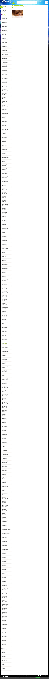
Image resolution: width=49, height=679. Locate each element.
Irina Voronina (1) (4, 438)
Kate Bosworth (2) (4, 212)
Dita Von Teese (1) (4, 374)
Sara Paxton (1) (4, 600)
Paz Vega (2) (3, 252)
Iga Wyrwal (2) (4, 197)
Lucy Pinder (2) (4, 232)
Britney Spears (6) (4, 58)
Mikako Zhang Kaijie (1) (5, 545)
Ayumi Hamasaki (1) (4, 327)
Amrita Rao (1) (4, 303)
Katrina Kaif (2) (4, 216)
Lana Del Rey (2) (4, 225)
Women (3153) (4, 15)
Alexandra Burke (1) (4, 284)
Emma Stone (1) (4, 398)
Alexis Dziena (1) (4, 288)
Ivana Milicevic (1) (4, 442)
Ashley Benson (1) (4, 319)
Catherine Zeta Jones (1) (5, 351)
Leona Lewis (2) (4, 229)
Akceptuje (37, 677)
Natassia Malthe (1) (4, 561)
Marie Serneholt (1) (4, 526)
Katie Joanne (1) (4, 473)
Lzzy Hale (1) (4, 514)
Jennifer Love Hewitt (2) (5, 205)
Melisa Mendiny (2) (4, 240)
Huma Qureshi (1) (4, 434)
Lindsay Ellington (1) (5, 505)
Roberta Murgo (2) (4, 256)
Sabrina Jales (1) (4, 593)
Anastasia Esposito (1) (5, 307)
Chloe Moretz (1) (4, 355)
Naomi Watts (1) (4, 553)
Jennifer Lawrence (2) (5, 204)
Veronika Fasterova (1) (5, 637)
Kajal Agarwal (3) (4, 137)
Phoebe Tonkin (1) (4, 580)
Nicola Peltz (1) (4, 565)
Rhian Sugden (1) (4, 589)
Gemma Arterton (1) (4, 419)
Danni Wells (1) (4, 363)
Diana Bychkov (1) (4, 370)
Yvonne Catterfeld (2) (5, 268)
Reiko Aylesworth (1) (5, 588)
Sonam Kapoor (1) (4, 613)
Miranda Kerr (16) (4, 19)
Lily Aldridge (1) (4, 501)
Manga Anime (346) (4, 660)
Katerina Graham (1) (4, 466)
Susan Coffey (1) (4, 621)
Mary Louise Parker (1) (5, 534)
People (15, 5)
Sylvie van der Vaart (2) (5, 264)
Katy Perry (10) (4, 34)
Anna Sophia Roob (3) (5, 113)
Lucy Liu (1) (3, 513)
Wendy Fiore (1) (4, 641)
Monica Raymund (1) (5, 549)
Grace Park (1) (4, 423)
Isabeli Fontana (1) (4, 439)
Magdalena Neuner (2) (5, 233)
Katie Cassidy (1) (4, 470)
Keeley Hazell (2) (4, 217)
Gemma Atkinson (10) (5, 31)
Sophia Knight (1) (4, 616)
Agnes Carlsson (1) (4, 276)
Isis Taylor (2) (4, 201)
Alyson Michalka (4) (4, 77)
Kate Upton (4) (4, 97)
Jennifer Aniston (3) (4, 134)
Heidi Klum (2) (4, 196)
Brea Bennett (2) (4, 180)
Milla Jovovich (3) (4, 149)
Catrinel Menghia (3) (4, 121)
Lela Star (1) (3, 494)
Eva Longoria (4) (4, 89)
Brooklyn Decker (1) (4, 339)
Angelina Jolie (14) (4, 22)
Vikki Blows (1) (4, 640)
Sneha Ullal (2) (4, 260)
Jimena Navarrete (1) (5, 454)
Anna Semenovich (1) (5, 312)
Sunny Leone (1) (4, 620)
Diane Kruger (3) (4, 126)
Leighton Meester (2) (5, 228)
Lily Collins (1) (4, 502)
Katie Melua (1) (4, 474)
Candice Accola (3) (4, 118)
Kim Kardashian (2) (4, 220)
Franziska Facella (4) (5, 90)
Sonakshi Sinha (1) (4, 612)
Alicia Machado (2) (4, 168)
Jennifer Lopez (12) (4, 27)
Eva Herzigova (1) (4, 407)
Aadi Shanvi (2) (4, 161)
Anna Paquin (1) (4, 311)
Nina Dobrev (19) (4, 18)
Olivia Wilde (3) (4, 153)
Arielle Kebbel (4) (4, 81)
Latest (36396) (3, 668)
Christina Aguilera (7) (5, 50)
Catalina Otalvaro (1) (5, 347)
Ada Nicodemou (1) (4, 271)
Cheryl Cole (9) (4, 35)
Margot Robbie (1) (4, 522)
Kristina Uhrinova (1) (5, 486)
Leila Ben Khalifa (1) (4, 493)
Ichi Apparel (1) (4, 435)
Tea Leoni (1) (4, 625)
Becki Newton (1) (4, 331)
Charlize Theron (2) (4, 184)
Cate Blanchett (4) (4, 86)
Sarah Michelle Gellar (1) (5, 604)
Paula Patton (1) (4, 577)
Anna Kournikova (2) (5, 172)
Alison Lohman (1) (4, 296)
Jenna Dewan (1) (4, 450)
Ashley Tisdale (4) (4, 82)
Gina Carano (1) (4, 422)
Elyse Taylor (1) (4, 386)
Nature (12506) (3, 11)
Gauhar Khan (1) (4, 418)
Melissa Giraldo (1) (4, 541)
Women (17, 5)
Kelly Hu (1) (3, 478)
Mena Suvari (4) (4, 98)
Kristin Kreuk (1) (4, 485)
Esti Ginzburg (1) (4, 406)
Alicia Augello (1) (4, 291)
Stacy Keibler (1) (4, 617)
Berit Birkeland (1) (4, 332)
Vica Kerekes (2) (4, 267)
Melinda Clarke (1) (4, 538)
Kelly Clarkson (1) (4, 477)
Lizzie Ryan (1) (4, 509)
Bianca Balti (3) (4, 117)
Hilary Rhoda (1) (4, 431)
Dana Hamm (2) (4, 188)
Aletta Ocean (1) (4, 283)
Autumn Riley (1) (4, 324)
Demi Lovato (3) (4, 125)
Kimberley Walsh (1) (4, 481)
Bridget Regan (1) (4, 336)
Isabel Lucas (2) (4, 200)
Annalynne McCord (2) (5, 176)
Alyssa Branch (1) (4, 299)
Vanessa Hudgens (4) (5, 106)
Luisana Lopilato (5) (4, 74)
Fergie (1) (3, 415)
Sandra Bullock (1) (4, 596)
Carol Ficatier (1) (4, 343)
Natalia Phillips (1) (4, 557)
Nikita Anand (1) (4, 569)
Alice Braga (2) (4, 165)
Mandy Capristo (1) (4, 521)
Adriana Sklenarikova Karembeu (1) (6, 275)
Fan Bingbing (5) (4, 70)
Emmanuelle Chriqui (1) (5, 399)
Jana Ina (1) (3, 446)
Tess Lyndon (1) (4, 628)
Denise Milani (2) (4, 189)
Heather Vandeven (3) (5, 129)
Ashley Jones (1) (4, 320)
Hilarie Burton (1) (4, 430)
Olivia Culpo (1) (4, 573)
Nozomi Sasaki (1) (4, 572)
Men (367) (3, 648)
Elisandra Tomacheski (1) (5, 379)
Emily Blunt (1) (4, 390)
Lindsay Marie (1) (4, 506)
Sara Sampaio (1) (4, 601)
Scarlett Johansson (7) (5, 54)
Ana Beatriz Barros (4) (5, 78)
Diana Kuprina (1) (4, 371)
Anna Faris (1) (4, 308)
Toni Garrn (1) (4, 632)
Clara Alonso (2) (4, 185)
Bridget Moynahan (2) (5, 181)
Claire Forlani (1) (4, 359)
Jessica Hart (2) (4, 208)
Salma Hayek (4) (4, 102)
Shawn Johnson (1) (4, 609)
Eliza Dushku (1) (4, 382)
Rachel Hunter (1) (4, 584)
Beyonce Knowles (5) (5, 66)
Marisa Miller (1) (4, 530)
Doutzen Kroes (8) (4, 42)
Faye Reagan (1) (4, 414)
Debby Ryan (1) (4, 367)
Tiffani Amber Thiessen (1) (5, 629)
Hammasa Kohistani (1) (5, 427)
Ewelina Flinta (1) (4, 410)
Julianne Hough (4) (4, 93)
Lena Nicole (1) (4, 497)
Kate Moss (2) (4, 213)
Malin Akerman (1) (4, 518)
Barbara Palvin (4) (4, 85)
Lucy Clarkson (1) (4, 510)
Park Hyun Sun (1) (4, 576)
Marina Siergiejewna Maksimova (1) (6, 529)
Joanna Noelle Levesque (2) (5, 209)
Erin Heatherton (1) (4, 402)
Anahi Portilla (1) (4, 304)
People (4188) (3, 14)
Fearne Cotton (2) (4, 193)
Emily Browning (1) (4, 391)
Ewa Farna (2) (4, 192)
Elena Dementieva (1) (5, 378)
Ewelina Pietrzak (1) (4, 411)
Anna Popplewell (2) (4, 173)
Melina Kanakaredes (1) (5, 537)
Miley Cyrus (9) (4, 38)
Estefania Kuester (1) (5, 403)
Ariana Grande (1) (4, 316)
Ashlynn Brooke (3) (4, 114)
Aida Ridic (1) (4, 280)
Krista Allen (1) (4, 482)
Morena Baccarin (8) (4, 46)
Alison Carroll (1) (4, 295)
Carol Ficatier (21, 5)
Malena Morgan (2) (4, 236)
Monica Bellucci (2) (4, 244)
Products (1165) (4, 656)
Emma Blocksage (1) (5, 394)
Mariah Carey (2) (4, 237)
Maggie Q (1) (4, 517)
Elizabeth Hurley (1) (4, 383)
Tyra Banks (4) (4, 105)
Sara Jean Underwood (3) (5, 157)
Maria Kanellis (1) (4, 525)
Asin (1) (3, 323)
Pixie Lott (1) (4, 581)
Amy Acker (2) (4, 169)
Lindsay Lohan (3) (4, 145)
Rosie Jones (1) (4, 592)
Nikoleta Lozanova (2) (5, 248)
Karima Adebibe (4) (4, 94)
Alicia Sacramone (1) (5, 292)
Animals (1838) (3, 652)
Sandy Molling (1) (4, 597)
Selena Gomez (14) (4, 23)
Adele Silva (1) (4, 272)
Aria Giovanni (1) (4, 315)
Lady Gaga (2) (4, 224)
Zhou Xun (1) (4, 644)
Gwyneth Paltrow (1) (4, 426)
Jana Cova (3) (4, 133)
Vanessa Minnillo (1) (4, 636)
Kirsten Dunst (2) (4, 221)
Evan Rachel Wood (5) (5, 69)
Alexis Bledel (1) (4, 287)
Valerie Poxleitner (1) (5, 633)
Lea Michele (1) (4, 490)
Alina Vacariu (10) (4, 30)
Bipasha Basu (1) (4, 335)
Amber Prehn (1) (4, 300)
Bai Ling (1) (3, 328)
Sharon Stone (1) (4, 608)
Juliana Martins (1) (4, 458)
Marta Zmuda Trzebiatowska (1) (6, 533)
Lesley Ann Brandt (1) (5, 498)
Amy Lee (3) (3, 110)
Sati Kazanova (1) (4, 605)
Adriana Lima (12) (4, 26)
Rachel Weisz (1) (4, 585)
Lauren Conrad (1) (4, 489)
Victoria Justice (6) (4, 65)
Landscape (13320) (4, 10)
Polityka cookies (43, 677)
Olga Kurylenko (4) (4, 101)
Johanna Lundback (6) (5, 62)
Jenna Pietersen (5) (4, 73)
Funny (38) (3, 664)
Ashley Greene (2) (4, 177)
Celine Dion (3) (4, 122)
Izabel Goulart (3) (4, 130)
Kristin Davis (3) (4, 141)
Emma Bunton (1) (4, 395)
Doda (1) (3, 375)
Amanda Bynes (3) (4, 109)
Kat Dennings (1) (4, 462)
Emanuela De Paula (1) (5, 387)
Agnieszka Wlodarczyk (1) (5, 279)
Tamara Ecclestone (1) (5, 624)
